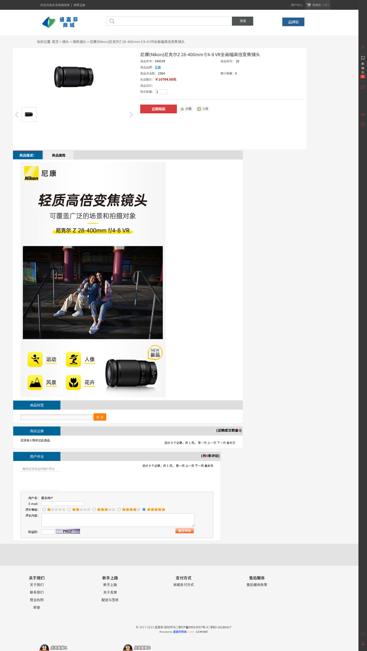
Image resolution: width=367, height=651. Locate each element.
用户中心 (297, 5)
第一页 (202, 442)
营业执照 (37, 600)
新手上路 (110, 584)
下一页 (221, 442)
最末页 (231, 442)
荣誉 (36, 607)
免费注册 (79, 5)
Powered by (177, 631)
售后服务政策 (257, 584)
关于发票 (110, 592)
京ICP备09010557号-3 (193, 627)
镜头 (65, 41)
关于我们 (37, 584)
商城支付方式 (183, 584)
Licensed (201, 631)
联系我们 (37, 592)
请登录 (65, 5)
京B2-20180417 (220, 627)
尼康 (158, 67)
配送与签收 (110, 600)
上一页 (211, 442)
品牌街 (293, 21)
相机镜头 (79, 41)
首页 (55, 41)
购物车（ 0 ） (321, 5)
